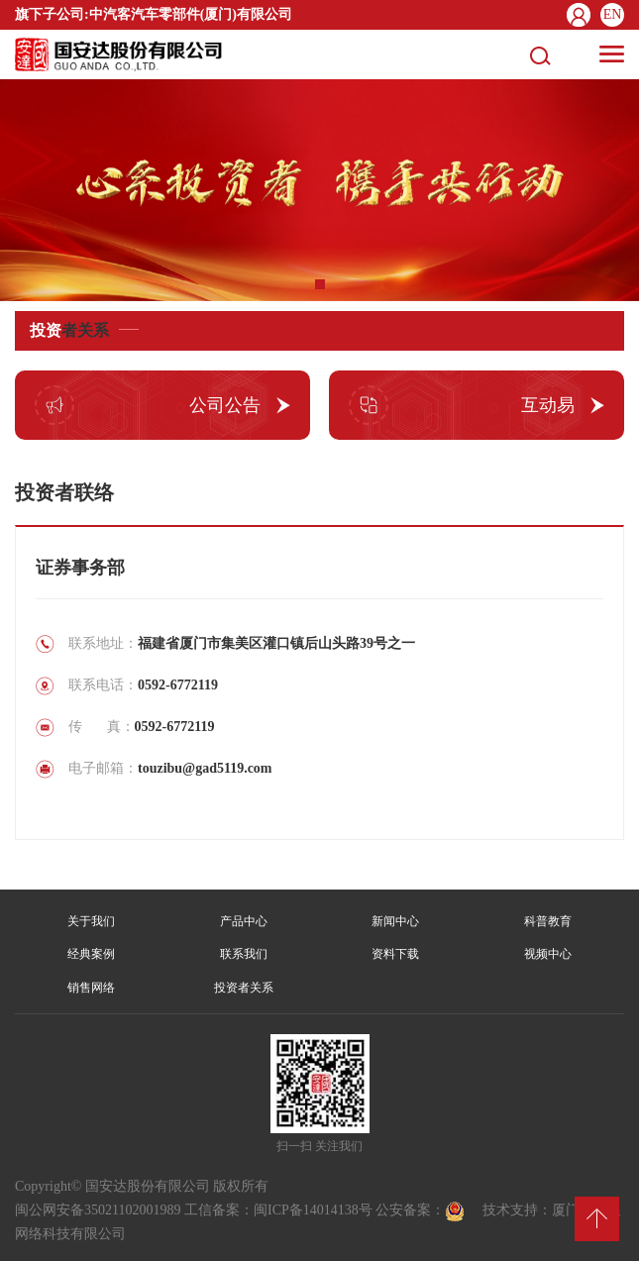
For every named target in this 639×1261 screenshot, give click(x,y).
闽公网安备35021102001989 (97, 1210)
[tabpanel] (319, 190)
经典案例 (91, 954)
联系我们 (243, 954)
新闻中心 (395, 921)
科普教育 (548, 921)
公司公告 (148, 405)
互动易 (462, 405)
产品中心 (243, 921)
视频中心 (548, 954)
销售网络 (91, 988)
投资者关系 (243, 988)
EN (612, 14)
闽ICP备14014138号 (313, 1210)
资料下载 (395, 954)
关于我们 (91, 921)
